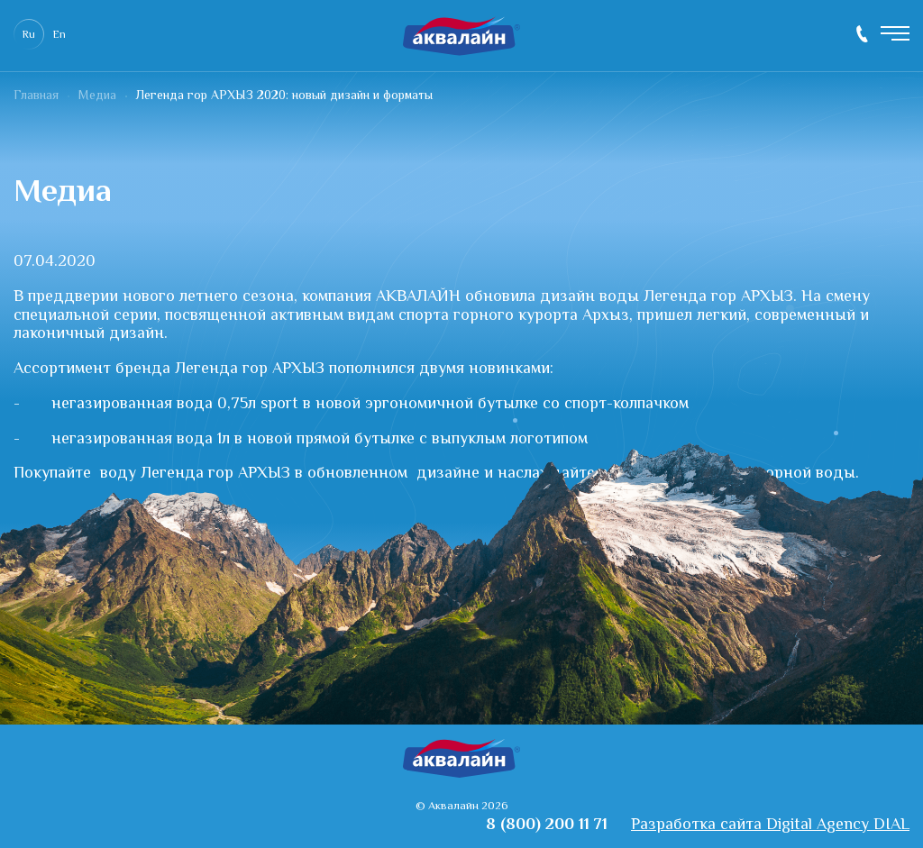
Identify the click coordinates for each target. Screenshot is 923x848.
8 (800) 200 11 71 (862, 33)
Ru (29, 35)
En (59, 35)
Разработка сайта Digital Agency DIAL (770, 825)
